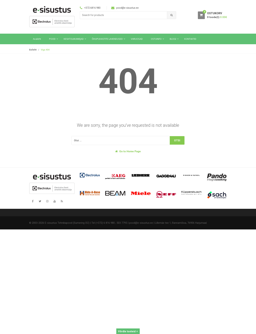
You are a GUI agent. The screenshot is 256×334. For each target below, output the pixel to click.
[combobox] (123, 15)
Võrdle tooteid (128, 331)
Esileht (32, 49)
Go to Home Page (128, 151)
